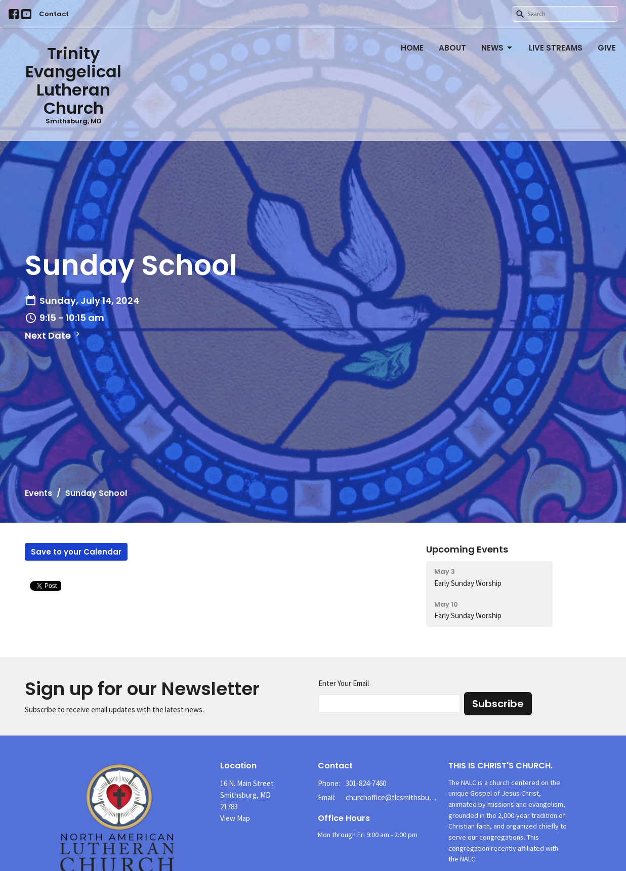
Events (38, 493)
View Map (235, 818)
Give (607, 47)
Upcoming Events (467, 549)
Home (412, 47)
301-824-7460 (366, 783)
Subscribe (498, 704)
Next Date (53, 335)
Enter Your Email (343, 683)
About (452, 47)
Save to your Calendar (76, 551)
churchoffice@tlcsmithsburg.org (392, 797)
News (497, 47)
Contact (54, 14)
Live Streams (555, 47)
